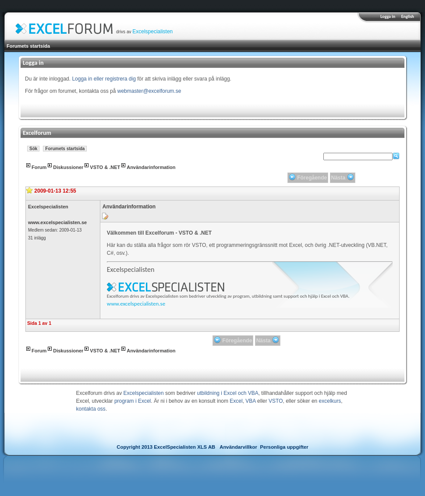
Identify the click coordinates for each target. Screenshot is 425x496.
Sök (33, 148)
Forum (39, 167)
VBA (250, 401)
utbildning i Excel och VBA (228, 393)
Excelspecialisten (152, 31)
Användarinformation (151, 167)
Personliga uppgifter (284, 447)
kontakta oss (91, 409)
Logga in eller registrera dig (103, 79)
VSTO (276, 401)
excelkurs (330, 401)
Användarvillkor (238, 447)
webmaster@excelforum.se (149, 91)
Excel (236, 401)
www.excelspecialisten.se (57, 222)
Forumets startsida (28, 46)
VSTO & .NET (105, 167)
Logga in (387, 16)
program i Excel (132, 401)
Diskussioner (68, 167)
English (407, 16)
